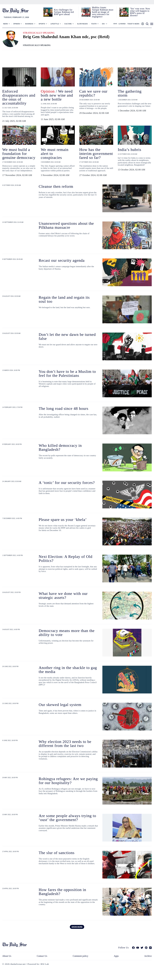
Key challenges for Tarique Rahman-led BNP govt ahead (64, 12)
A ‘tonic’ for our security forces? (67, 482)
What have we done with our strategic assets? (63, 595)
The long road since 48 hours (63, 408)
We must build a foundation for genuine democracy (18, 153)
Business (29, 24)
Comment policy (80, 956)
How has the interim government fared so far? (96, 153)
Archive (148, 956)
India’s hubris (129, 149)
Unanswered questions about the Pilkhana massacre (66, 225)
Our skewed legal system (60, 704)
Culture (68, 24)
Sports (42, 24)
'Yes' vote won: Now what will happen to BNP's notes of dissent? (140, 12)
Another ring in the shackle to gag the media (68, 669)
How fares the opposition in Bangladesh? (62, 891)
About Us (6, 956)
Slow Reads (82, 24)
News (5, 24)
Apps (116, 956)
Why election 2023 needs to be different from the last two (65, 743)
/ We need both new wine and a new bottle (57, 95)
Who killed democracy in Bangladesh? (60, 447)
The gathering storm (129, 93)
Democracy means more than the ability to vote (67, 632)
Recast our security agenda (62, 260)
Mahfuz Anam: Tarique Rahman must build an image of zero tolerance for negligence (102, 12)
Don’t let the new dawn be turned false (67, 336)
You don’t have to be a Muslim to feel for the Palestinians (67, 373)
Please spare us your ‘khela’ (63, 519)
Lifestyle (54, 24)
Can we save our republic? (93, 93)
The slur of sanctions (57, 852)
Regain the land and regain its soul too (64, 299)
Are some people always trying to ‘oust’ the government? (67, 818)
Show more (77, 927)
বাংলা (115, 24)
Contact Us (42, 956)
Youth (94, 24)
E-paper (122, 24)
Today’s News (133, 24)
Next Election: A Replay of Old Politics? (65, 558)
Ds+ (103, 24)
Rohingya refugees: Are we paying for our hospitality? (68, 781)
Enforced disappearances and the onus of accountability (18, 97)
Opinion (16, 24)
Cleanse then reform (56, 186)
